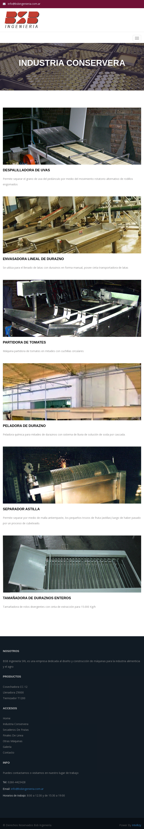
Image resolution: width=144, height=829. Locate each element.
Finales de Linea (13, 735)
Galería (7, 747)
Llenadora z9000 (13, 692)
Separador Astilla (21, 509)
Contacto (8, 752)
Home (6, 718)
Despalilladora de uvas (26, 170)
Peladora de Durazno (24, 426)
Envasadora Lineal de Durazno (33, 259)
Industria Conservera (15, 724)
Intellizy (136, 825)
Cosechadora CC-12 (15, 687)
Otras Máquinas (12, 741)
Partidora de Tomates (24, 342)
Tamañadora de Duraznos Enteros (37, 598)
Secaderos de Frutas (16, 729)
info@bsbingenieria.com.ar (24, 4)
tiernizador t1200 (14, 698)
